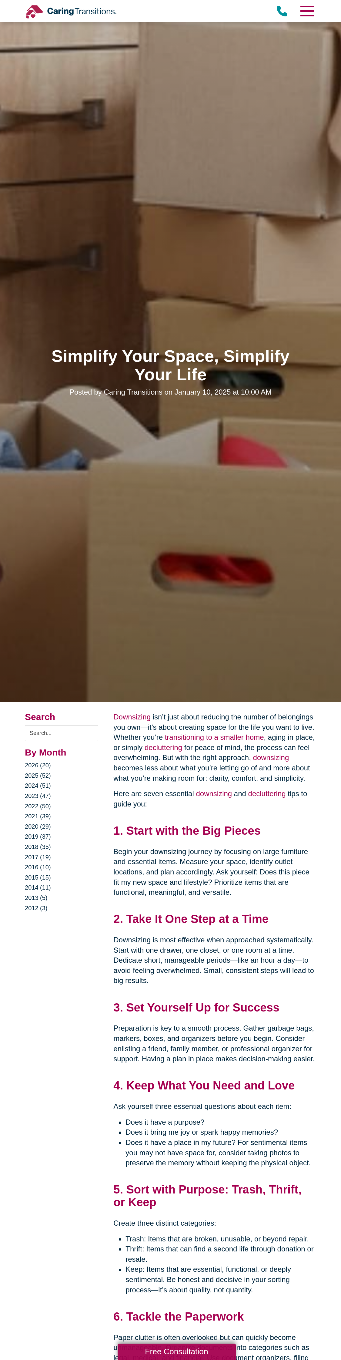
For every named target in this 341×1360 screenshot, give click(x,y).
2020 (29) (38, 826)
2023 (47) (38, 796)
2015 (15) (38, 877)
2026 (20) (38, 765)
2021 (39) (38, 816)
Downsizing (132, 717)
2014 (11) (38, 887)
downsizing (271, 757)
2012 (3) (36, 908)
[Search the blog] (61, 733)
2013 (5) (36, 897)
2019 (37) (38, 836)
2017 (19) (38, 857)
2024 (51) (38, 785)
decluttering (163, 747)
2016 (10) (38, 867)
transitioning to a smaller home (214, 737)
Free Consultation (176, 1351)
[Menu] (307, 11)
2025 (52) (38, 775)
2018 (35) (38, 846)
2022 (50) (38, 806)
